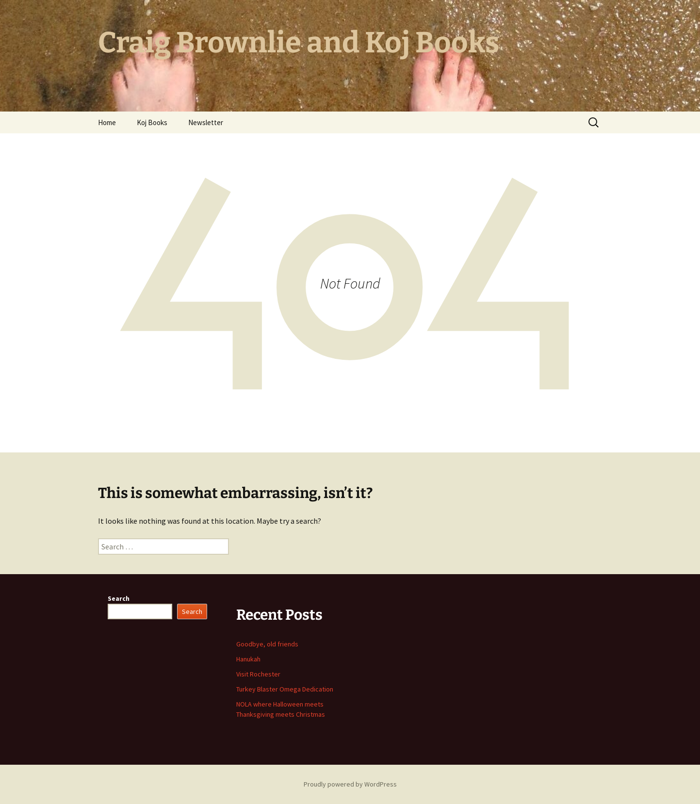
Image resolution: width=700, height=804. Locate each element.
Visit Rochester (258, 674)
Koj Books (152, 122)
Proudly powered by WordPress (350, 784)
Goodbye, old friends (267, 644)
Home (107, 122)
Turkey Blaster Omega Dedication (284, 689)
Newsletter (205, 122)
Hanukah (248, 659)
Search (119, 598)
